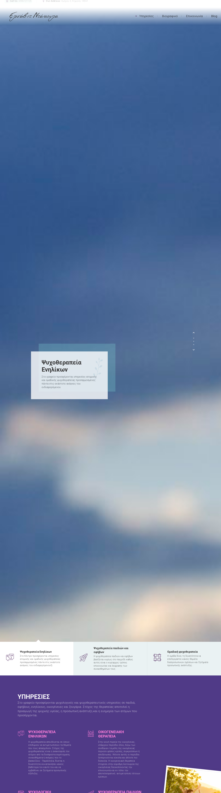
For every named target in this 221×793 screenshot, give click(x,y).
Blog (214, 16)
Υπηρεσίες (146, 16)
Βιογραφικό (170, 16)
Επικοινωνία (194, 16)
